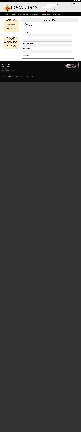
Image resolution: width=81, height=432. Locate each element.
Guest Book (56, 14)
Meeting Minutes (35, 14)
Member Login (72, 3)
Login (54, 6)
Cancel (44, 11)
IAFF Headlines (46, 14)
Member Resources (10, 14)
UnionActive (12, 76)
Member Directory (23, 14)
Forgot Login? (49, 11)
